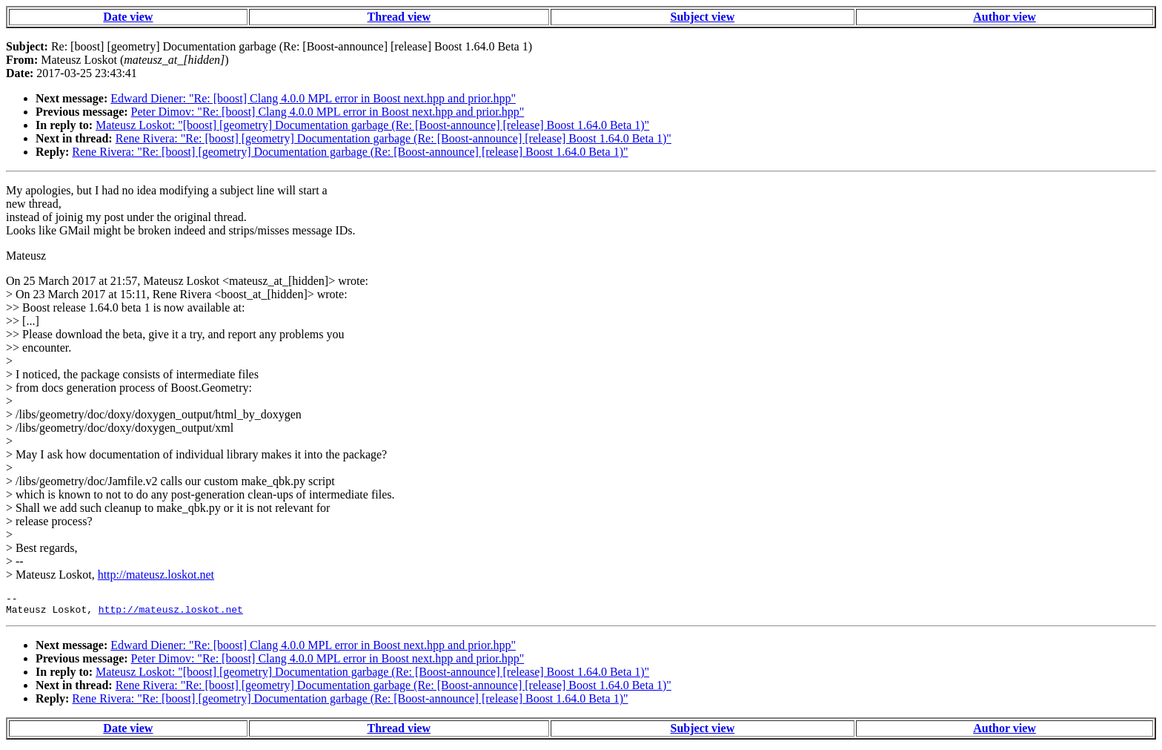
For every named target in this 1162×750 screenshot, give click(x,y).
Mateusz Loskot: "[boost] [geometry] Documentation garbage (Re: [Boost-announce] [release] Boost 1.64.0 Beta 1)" (372, 125)
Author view (1004, 16)
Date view (128, 16)
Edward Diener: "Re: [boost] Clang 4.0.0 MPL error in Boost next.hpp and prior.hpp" (313, 98)
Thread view (399, 16)
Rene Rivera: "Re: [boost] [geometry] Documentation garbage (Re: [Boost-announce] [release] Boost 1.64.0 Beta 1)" (393, 138)
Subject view (703, 16)
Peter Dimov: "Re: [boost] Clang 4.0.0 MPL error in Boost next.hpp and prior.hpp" (328, 111)
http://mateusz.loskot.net (156, 574)
